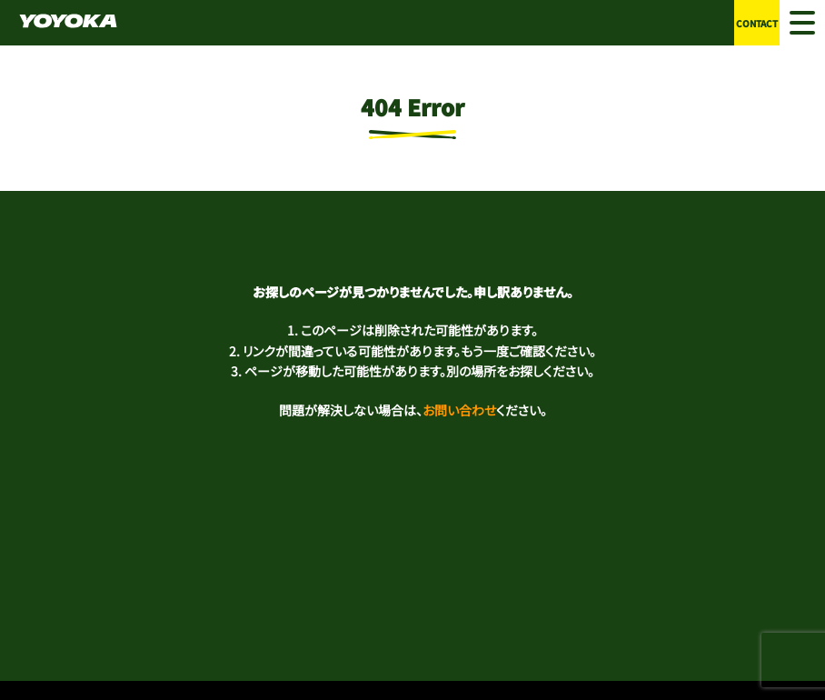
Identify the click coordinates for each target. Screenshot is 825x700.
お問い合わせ (459, 410)
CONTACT (757, 23)
